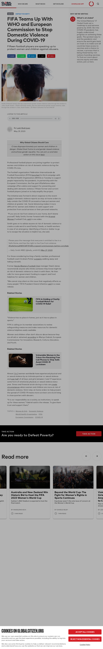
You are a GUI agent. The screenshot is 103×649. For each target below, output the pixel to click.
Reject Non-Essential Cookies (84, 639)
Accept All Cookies (85, 632)
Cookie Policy (85, 645)
